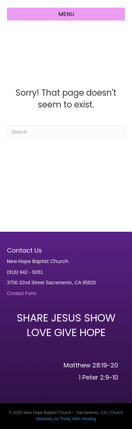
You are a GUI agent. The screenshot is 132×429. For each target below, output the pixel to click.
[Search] (66, 132)
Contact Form (21, 293)
